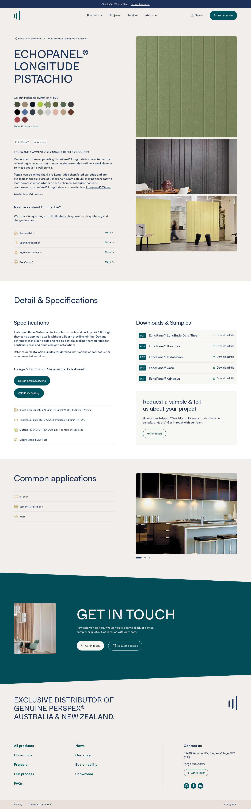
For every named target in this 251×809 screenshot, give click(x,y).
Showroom (84, 774)
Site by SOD (230, 804)
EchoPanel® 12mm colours (67, 178)
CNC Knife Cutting (29, 393)
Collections (23, 755)
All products (24, 745)
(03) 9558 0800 (194, 764)
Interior (24, 496)
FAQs (18, 783)
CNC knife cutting (61, 216)
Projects (20, 764)
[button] (139, 557)
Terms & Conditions (40, 804)
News (80, 745)
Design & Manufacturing (32, 380)
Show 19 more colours (26, 126)
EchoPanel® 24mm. (98, 187)
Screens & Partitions (31, 506)
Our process (24, 774)
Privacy (18, 804)
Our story (83, 755)
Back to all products (29, 38)
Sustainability (86, 764)
